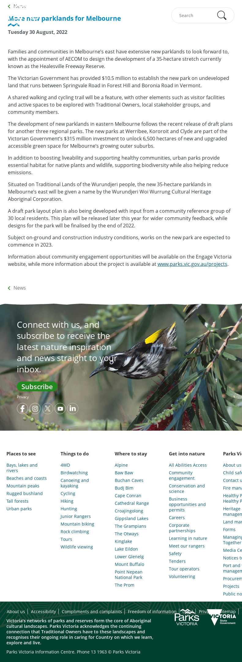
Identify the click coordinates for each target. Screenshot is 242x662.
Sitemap (227, 611)
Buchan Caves (129, 480)
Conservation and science (187, 488)
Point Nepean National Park (129, 574)
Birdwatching (74, 473)
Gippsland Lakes (131, 518)
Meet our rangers (187, 546)
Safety (175, 553)
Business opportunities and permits (187, 504)
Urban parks (19, 509)
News (19, 287)
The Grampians (130, 526)
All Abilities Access (188, 465)
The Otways (127, 534)
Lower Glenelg (129, 556)
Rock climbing (75, 531)
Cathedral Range (132, 503)
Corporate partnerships (182, 528)
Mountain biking (77, 524)
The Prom (124, 585)
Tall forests (17, 501)
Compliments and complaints (92, 611)
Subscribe (37, 386)
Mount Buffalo (129, 564)
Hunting (69, 509)
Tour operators (184, 569)
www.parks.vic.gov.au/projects (192, 264)
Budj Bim (124, 488)
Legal (187, 611)
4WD (65, 465)
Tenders (177, 561)
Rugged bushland (24, 493)
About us (16, 611)
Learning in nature (188, 538)
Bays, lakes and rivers (22, 467)
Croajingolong (129, 511)
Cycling (68, 493)
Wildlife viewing (77, 547)
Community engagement (182, 475)
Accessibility (43, 611)
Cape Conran (128, 495)
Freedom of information (152, 611)
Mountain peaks (22, 486)
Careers (177, 517)
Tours (66, 539)
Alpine (121, 465)
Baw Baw (124, 473)
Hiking (67, 501)
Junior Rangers (76, 516)
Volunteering (182, 576)
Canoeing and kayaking (75, 483)
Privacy (23, 397)
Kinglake (123, 541)
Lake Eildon (126, 549)
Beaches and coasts (26, 478)
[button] (221, 15)
